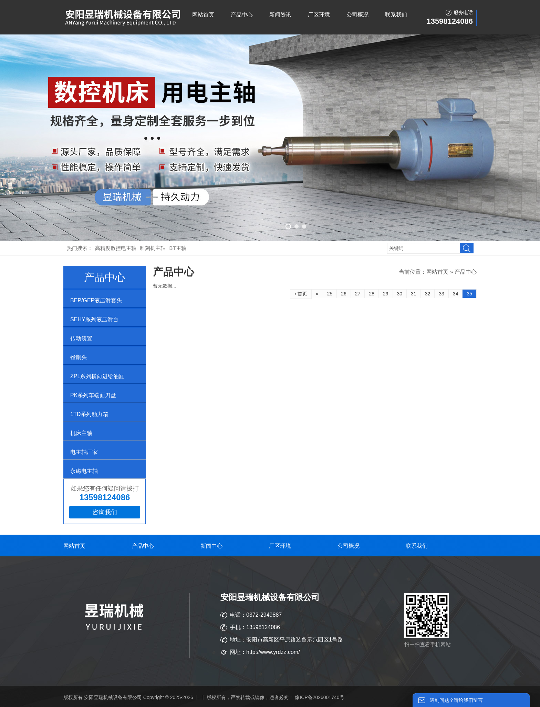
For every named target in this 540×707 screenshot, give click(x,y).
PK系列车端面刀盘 (93, 395)
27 (358, 293)
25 (330, 293)
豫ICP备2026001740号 (319, 697)
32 (427, 293)
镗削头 (78, 357)
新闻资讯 (280, 15)
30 (400, 293)
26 (343, 293)
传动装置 (81, 338)
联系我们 (396, 15)
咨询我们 (104, 512)
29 (385, 293)
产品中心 (242, 15)
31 (413, 293)
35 (469, 293)
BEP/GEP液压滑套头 (96, 300)
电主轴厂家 (84, 452)
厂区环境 (319, 15)
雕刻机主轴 (153, 248)
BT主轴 (177, 248)
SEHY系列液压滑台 (94, 319)
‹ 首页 (300, 293)
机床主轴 (81, 433)
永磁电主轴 (84, 471)
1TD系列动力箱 (89, 414)
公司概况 (357, 15)
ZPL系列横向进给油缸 (97, 376)
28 (371, 293)
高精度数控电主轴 (115, 248)
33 (441, 293)
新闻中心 (211, 546)
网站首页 (203, 15)
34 (455, 293)
